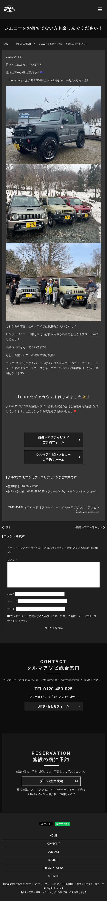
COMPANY (53, 843)
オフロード (31, 507)
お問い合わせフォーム (53, 706)
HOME (5, 43)
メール (12, 601)
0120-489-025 (58, 689)
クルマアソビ (70, 507)
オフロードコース (50, 507)
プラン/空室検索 (51, 781)
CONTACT (53, 851)
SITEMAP (53, 875)
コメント (12, 559)
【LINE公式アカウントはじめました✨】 (53, 397)
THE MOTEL (16, 507)
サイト (11, 608)
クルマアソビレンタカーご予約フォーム (53, 457)
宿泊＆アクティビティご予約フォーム (53, 439)
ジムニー (93, 511)
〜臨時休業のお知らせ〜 (88, 527)
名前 (10, 593)
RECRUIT (53, 859)
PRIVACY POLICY (53, 867)
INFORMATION (23, 43)
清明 (7, 527)
